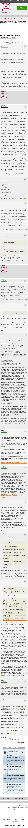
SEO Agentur (7, 814)
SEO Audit (13, 819)
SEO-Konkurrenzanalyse (13, 821)
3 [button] (15, 42)
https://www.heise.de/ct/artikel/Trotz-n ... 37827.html (14, 462)
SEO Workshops (15, 817)
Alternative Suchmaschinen (15, 750)
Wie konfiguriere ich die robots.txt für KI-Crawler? (14, 767)
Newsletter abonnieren (22, 8)
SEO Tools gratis (20, 819)
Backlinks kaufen (7, 819)
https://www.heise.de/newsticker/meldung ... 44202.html (12, 496)
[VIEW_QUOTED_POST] (15, 242)
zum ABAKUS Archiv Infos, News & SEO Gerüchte (11, 802)
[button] (10, 43)
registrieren (6, 21)
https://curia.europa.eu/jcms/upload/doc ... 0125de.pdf (11, 194)
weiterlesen (9, 755)
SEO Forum (12, 0)
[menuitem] (27, 16)
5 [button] (18, 42)
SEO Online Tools (20, 814)
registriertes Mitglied (16, 21)
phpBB (12, 807)
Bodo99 (2, 202)
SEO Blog (13, 814)
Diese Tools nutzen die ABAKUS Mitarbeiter (13, 758)
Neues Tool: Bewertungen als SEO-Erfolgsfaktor (15, 776)
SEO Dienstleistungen (6, 817)
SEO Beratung (23, 817)
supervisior (3, 105)
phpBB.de (24, 809)
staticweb (2, 430)
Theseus (2, 45)
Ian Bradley (24, 805)
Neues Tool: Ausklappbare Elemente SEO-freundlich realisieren (14, 786)
